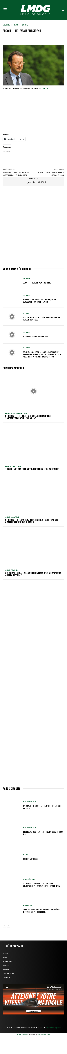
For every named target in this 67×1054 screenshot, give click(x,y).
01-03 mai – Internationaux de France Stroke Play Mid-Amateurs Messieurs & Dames (32, 521)
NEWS (16, 24)
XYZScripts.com (44, 1035)
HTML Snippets (22, 1035)
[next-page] (8, 926)
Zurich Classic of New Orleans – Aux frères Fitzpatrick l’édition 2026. (41, 910)
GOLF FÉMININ (11, 570)
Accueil (6, 24)
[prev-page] (4, 926)
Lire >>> (45, 88)
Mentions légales (53, 1027)
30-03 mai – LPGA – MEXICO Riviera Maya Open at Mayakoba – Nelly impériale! (33, 574)
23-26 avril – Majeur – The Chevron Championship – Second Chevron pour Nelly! (41, 884)
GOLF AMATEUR (12, 517)
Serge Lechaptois (39, 182)
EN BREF (25, 24)
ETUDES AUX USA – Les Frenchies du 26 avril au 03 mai (43, 833)
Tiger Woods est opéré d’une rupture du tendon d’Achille (41, 318)
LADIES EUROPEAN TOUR (16, 413)
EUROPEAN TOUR (13, 466)
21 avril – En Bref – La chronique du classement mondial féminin (39, 300)
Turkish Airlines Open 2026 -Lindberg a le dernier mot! (32, 469)
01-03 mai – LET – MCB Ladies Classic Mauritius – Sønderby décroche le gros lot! (29, 417)
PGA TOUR (27, 905)
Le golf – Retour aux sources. (37, 282)
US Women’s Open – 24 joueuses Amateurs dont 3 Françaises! (16, 174)
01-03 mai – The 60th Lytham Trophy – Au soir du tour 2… (42, 807)
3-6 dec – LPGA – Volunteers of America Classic (51, 174)
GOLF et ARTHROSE (30, 858)
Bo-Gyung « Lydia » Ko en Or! (35, 336)
